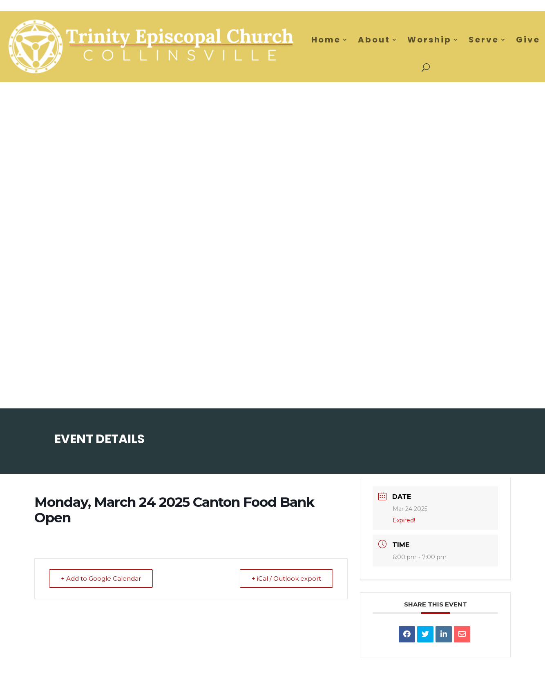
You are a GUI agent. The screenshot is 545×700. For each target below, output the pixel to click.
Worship (429, 39)
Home (326, 39)
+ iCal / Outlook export (286, 578)
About (374, 39)
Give (528, 39)
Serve (484, 39)
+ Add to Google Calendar (101, 578)
